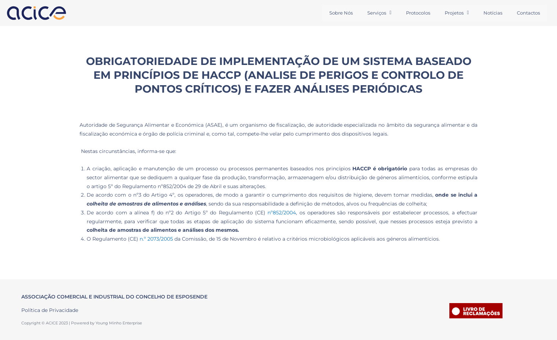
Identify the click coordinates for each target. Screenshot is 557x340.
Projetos (454, 13)
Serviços (374, 13)
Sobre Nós (335, 13)
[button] (374, 13)
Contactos (527, 13)
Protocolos (414, 13)
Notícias (491, 13)
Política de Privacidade (49, 310)
